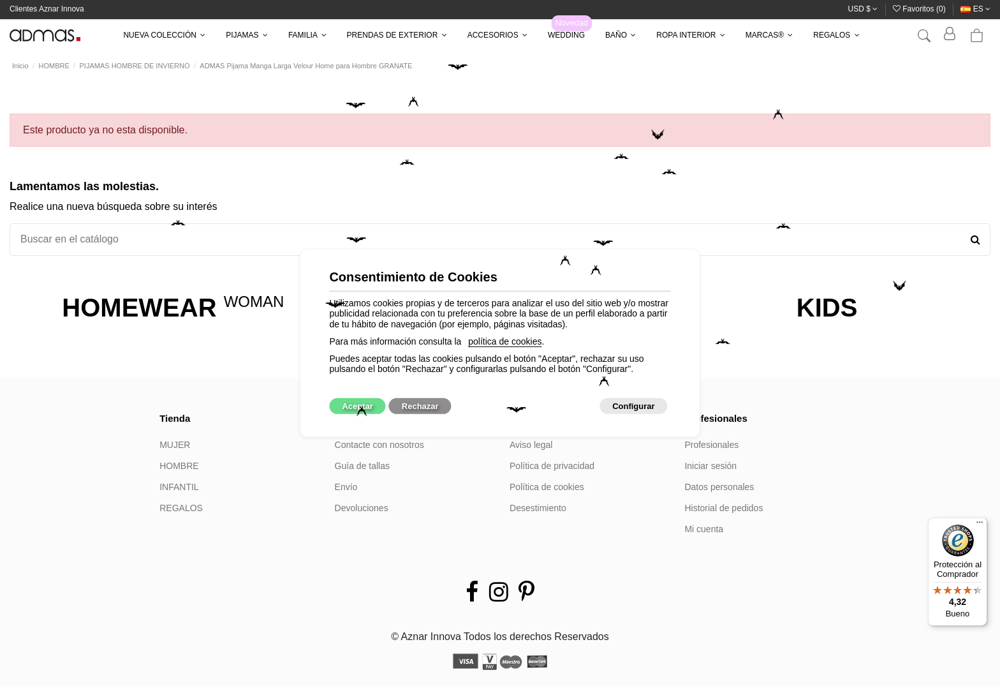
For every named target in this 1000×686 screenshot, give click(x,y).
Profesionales (711, 445)
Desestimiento (538, 508)
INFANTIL (178, 487)
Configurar (633, 406)
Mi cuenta (703, 529)
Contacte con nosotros (379, 445)
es (975, 8)
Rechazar (420, 406)
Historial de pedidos (723, 508)
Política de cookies (547, 487)
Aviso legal (531, 445)
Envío (346, 487)
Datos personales (719, 487)
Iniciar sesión (710, 466)
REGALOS (181, 508)
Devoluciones (361, 508)
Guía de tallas (362, 466)
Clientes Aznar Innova (47, 8)
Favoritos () (920, 8)
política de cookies (504, 341)
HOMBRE (178, 466)
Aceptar (357, 406)
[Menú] (979, 525)
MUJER (174, 445)
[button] (164, 35)
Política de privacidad (552, 466)
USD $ (863, 8)
